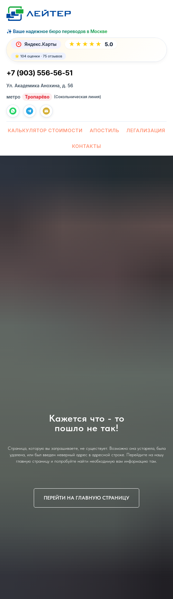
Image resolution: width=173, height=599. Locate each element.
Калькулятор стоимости (45, 130)
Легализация (145, 130)
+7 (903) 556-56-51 (39, 73)
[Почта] (46, 111)
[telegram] (29, 111)
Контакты (86, 146)
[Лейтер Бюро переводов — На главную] (38, 13)
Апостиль (104, 130)
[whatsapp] (12, 111)
